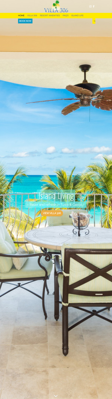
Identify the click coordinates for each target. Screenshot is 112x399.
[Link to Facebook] (93, 6)
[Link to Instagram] (90, 6)
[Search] (93, 21)
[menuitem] (21, 15)
